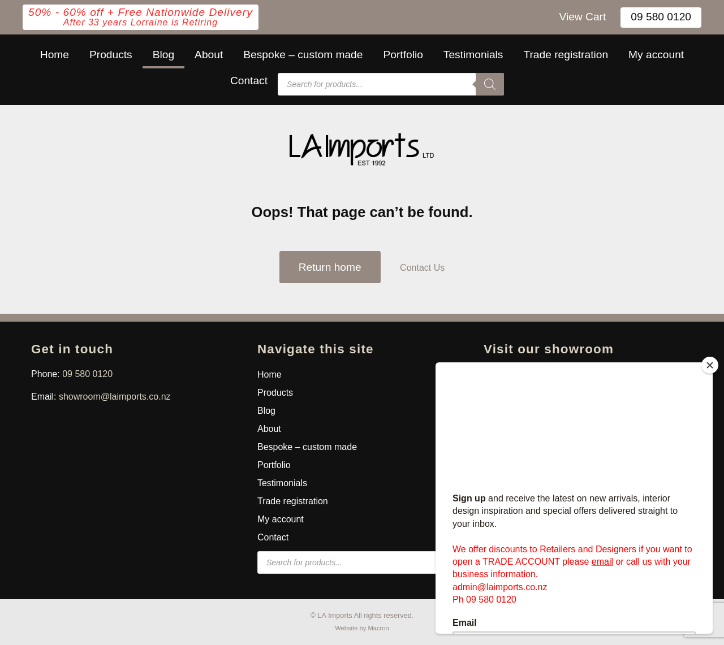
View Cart (582, 17)
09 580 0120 (661, 17)
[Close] (709, 365)
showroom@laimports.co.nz (115, 396)
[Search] (490, 84)
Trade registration (565, 54)
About (209, 54)
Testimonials (473, 54)
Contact (249, 80)
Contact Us (422, 267)
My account (656, 54)
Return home (330, 267)
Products (110, 54)
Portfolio (403, 54)
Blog (163, 54)
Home (54, 54)
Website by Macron (362, 628)
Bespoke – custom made (303, 54)
